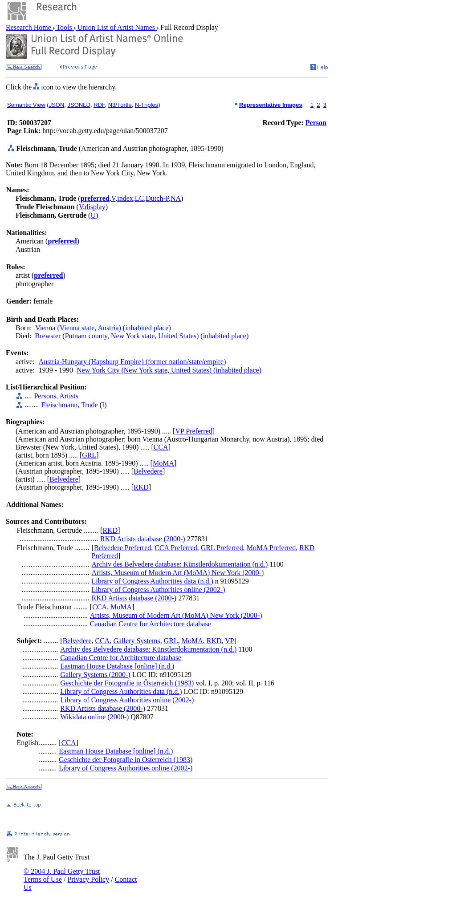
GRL (89, 455)
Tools (64, 27)
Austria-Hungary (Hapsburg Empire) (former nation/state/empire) (132, 361)
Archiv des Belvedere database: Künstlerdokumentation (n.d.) (180, 564)
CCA (161, 447)
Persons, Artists (56, 396)
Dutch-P (157, 198)
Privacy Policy (88, 879)
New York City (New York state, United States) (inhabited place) (169, 370)
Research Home (29, 27)
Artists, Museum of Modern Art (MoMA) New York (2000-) (178, 572)
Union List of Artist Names (116, 27)
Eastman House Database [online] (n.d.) (117, 666)
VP (229, 641)
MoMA (163, 463)
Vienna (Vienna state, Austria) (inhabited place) (103, 328)
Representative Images (270, 104)
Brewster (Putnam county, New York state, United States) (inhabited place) (142, 336)
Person (315, 122)
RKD (141, 487)
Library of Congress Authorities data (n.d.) (152, 581)
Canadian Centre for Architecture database (150, 624)
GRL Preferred (222, 547)
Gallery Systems (136, 641)
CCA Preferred (176, 547)
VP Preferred (193, 431)
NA (176, 198)
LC (139, 198)
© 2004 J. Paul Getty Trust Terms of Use (62, 875)
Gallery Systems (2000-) (95, 674)
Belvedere (148, 471)
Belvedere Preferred (122, 547)
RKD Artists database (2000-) (142, 539)
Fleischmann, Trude (69, 405)
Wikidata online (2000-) (94, 717)
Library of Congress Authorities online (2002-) (158, 589)
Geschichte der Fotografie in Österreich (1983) (127, 683)
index (125, 198)
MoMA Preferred (271, 547)
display (95, 207)
